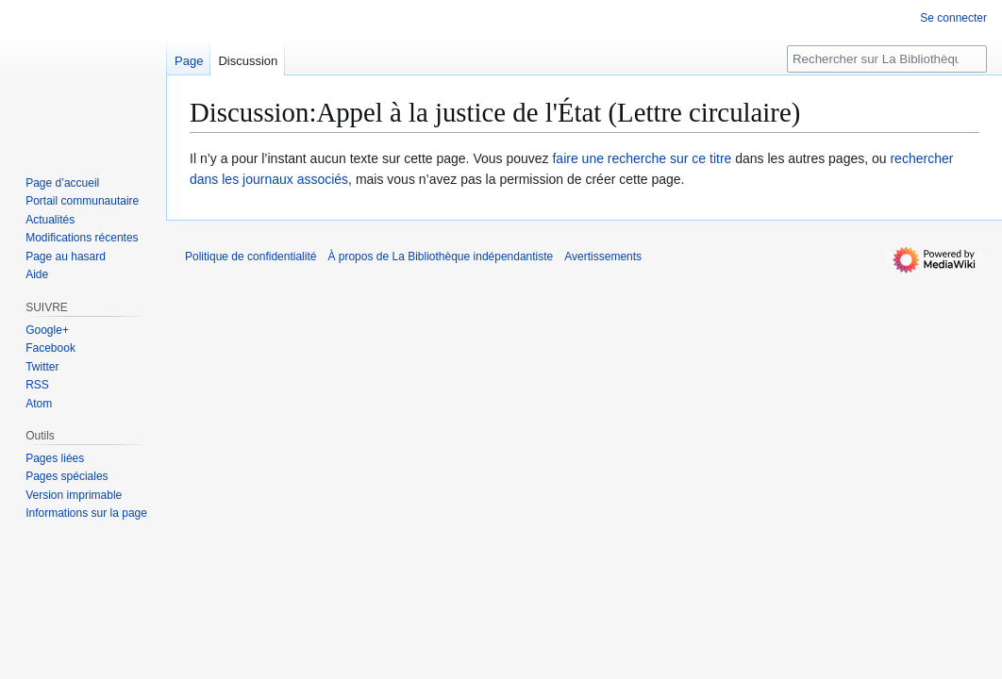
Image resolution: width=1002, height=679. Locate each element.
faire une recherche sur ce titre (641, 158)
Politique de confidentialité (250, 256)
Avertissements (603, 256)
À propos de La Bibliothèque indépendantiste (440, 256)
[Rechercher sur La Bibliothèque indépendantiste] (887, 59)
